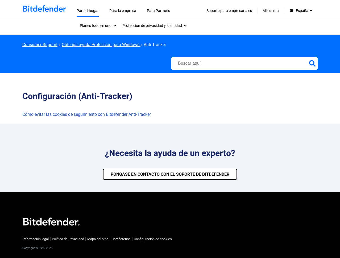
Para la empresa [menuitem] (122, 11)
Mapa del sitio (97, 239)
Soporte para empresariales (229, 11)
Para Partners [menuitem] (158, 11)
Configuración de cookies (153, 239)
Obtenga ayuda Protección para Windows (101, 44)
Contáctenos (121, 239)
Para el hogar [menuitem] (88, 11)
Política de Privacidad (68, 239)
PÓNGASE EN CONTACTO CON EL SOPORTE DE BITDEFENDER (170, 174)
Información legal (35, 239)
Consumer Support (39, 44)
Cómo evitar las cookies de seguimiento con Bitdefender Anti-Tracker (86, 114)
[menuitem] (98, 25)
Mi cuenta (271, 11)
